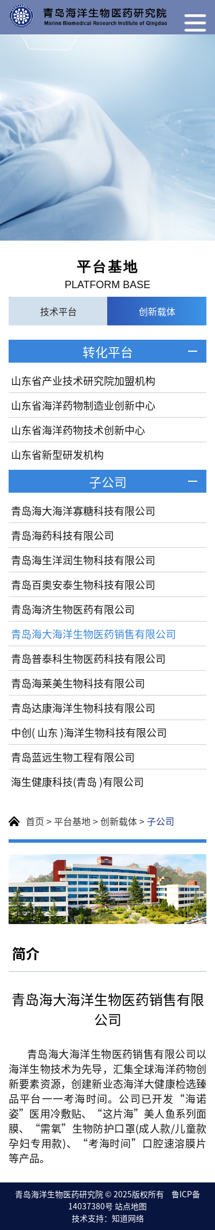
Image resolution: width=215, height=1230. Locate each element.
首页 (35, 821)
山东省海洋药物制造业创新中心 (83, 405)
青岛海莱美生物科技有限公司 (78, 682)
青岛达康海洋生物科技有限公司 (83, 707)
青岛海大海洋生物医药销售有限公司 (93, 633)
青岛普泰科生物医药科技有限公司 (88, 658)
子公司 (108, 481)
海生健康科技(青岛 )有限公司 (77, 781)
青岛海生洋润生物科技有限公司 (83, 559)
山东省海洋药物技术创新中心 (78, 429)
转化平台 (108, 351)
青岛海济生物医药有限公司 (73, 609)
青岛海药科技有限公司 (62, 535)
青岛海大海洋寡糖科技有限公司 (83, 510)
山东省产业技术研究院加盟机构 (83, 380)
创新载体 (118, 821)
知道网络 (128, 1218)
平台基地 (72, 821)
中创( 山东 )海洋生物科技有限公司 (89, 732)
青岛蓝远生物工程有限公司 (73, 756)
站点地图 (131, 1206)
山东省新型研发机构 (57, 454)
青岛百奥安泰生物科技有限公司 (83, 584)
